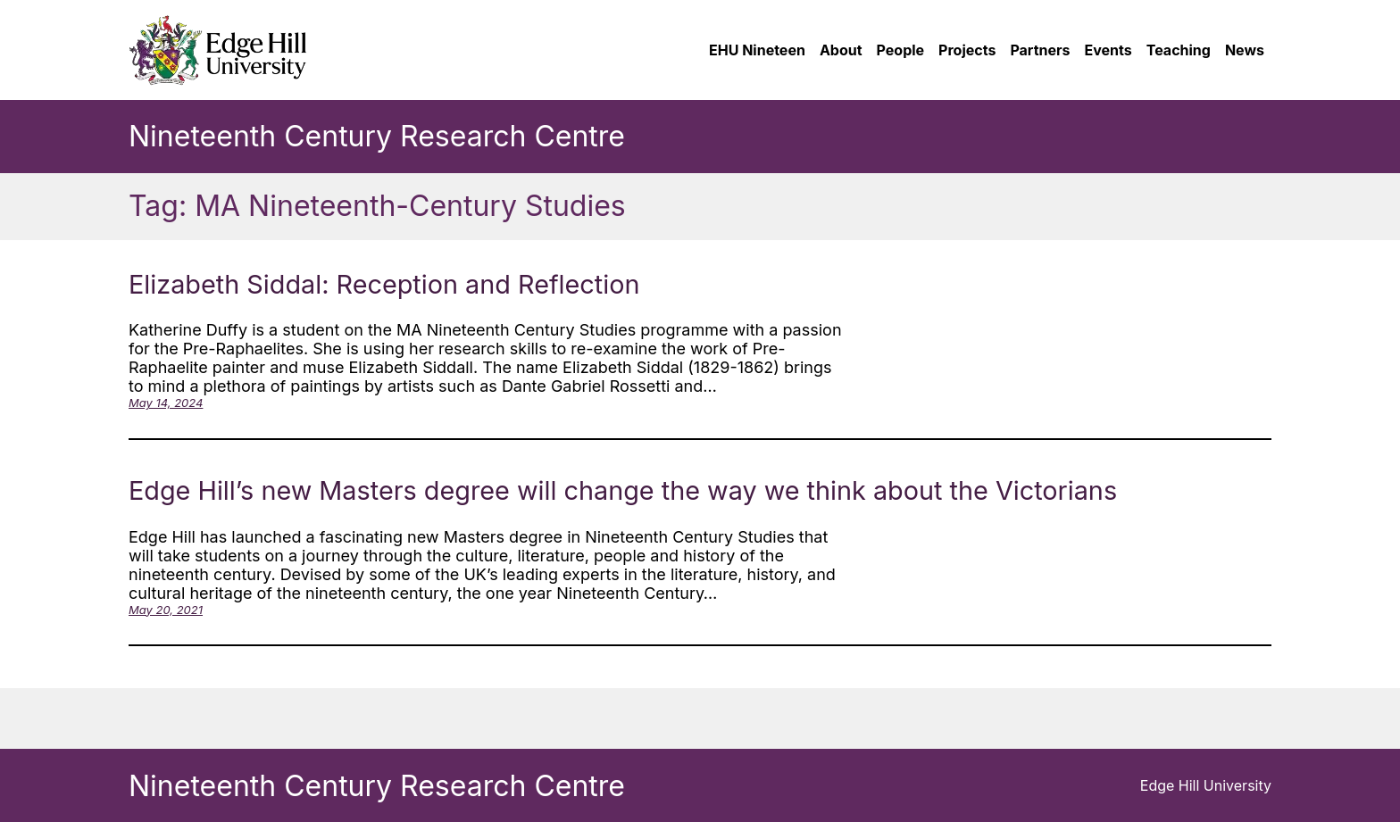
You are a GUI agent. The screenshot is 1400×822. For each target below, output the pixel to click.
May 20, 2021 (166, 609)
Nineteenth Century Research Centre (377, 136)
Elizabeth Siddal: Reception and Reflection (384, 284)
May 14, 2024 (166, 402)
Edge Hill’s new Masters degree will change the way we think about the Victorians (623, 490)
